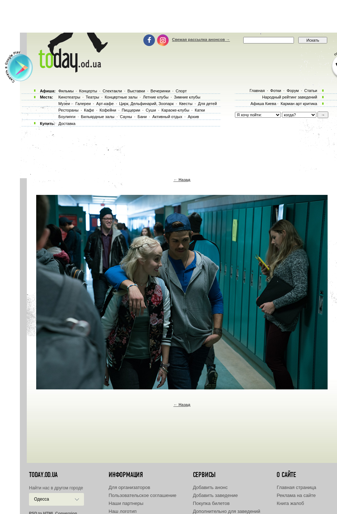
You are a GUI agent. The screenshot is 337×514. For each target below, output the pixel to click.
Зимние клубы (187, 97)
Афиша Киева (263, 103)
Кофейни (108, 110)
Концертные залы (121, 97)
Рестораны (68, 110)
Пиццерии (131, 110)
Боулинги (66, 116)
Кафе (89, 110)
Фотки (275, 90)
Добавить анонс (210, 487)
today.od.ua (43, 475)
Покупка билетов (211, 503)
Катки (200, 110)
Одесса (41, 499)
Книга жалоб (290, 503)
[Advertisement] (168, 16)
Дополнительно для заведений (226, 511)
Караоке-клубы (175, 110)
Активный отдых (167, 116)
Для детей (207, 103)
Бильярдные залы (97, 116)
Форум (293, 90)
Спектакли (112, 91)
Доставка (66, 123)
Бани (142, 116)
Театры (92, 97)
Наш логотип (122, 511)
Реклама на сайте (296, 495)
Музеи (64, 103)
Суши (151, 110)
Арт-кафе (105, 103)
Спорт (181, 91)
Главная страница (296, 487)
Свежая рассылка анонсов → (201, 39)
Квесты (186, 103)
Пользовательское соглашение (142, 495)
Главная (257, 90)
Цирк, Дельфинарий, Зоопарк (146, 103)
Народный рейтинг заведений (289, 97)
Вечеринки (160, 91)
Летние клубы (156, 97)
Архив (193, 116)
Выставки (136, 91)
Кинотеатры (69, 97)
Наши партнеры (126, 503)
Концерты (88, 91)
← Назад (181, 179)
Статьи (310, 90)
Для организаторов (129, 487)
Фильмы (65, 91)
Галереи (82, 103)
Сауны (126, 116)
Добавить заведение (215, 495)
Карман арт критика (299, 103)
